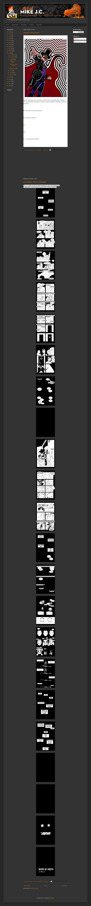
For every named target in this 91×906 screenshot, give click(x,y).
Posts (76, 38)
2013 (10, 79)
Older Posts (64, 885)
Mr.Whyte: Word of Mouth (34, 182)
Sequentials (15, 24)
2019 (10, 44)
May (11, 70)
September (13, 68)
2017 (10, 48)
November (12, 57)
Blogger (52, 898)
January (12, 74)
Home (7, 24)
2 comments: (45, 149)
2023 (10, 36)
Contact (31, 24)
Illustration (24, 24)
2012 (10, 81)
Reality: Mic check (31, 33)
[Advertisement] (12, 113)
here (24, 125)
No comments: (46, 881)
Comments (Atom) (34, 888)
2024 (10, 34)
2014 (10, 77)
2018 (10, 46)
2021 (10, 40)
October (12, 59)
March (12, 72)
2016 (10, 51)
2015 (10, 53)
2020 (10, 42)
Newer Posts (27, 885)
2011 (10, 83)
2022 (10, 38)
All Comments (78, 41)
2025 (10, 32)
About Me (39, 24)
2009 (10, 85)
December (12, 55)
